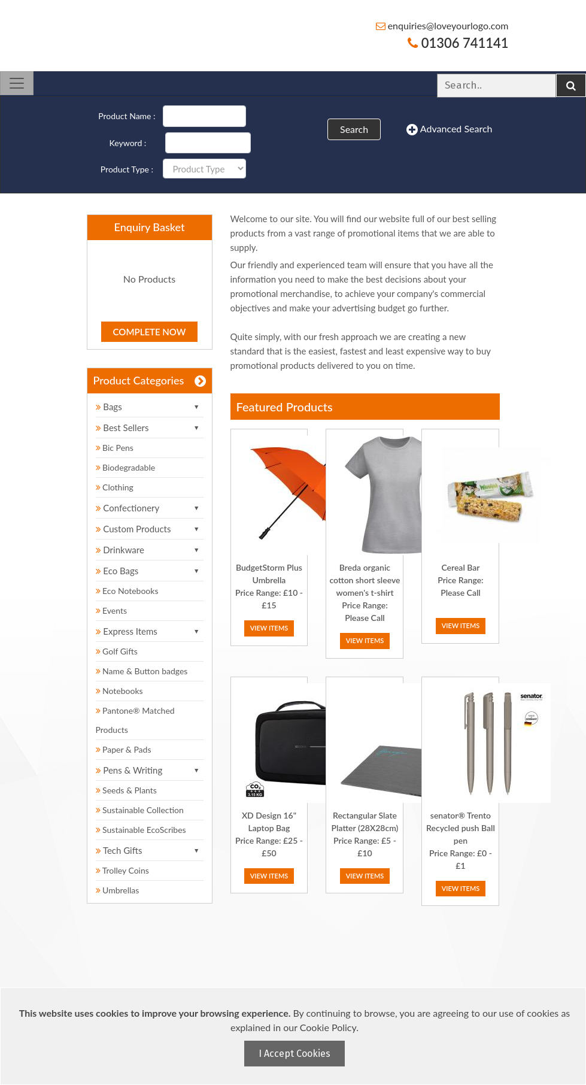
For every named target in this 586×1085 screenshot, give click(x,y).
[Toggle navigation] (17, 83)
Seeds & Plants (126, 790)
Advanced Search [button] (449, 129)
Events (111, 610)
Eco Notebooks (127, 591)
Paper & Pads (123, 749)
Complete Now (149, 331)
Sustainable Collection (140, 810)
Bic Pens (114, 448)
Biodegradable (126, 467)
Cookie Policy (328, 1027)
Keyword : (128, 143)
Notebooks (119, 691)
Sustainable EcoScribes (141, 830)
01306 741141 (458, 43)
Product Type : (127, 169)
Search (354, 129)
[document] (294, 1036)
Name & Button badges (142, 671)
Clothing (114, 487)
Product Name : (126, 116)
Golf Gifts (117, 651)
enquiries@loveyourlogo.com (442, 25)
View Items (269, 628)
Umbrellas (117, 890)
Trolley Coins (123, 870)
